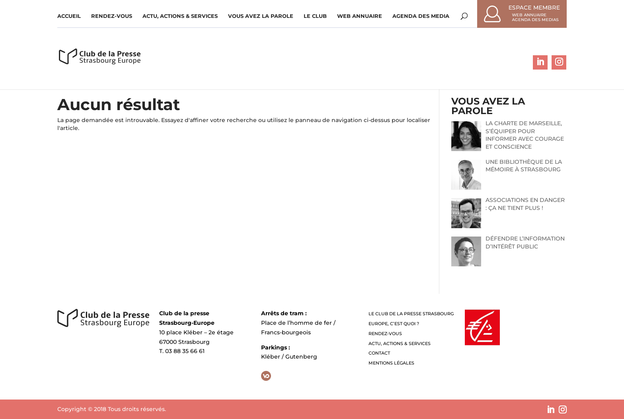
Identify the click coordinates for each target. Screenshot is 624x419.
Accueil (69, 16)
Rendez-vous (111, 16)
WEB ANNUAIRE (359, 16)
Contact (379, 353)
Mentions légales (391, 363)
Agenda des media (420, 16)
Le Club (315, 16)
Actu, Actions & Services (180, 16)
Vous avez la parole (260, 16)
